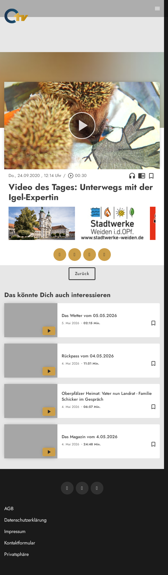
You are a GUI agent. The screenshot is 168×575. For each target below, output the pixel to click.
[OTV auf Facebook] (82, 488)
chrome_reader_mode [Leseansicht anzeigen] (141, 175)
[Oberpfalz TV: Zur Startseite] (16, 15)
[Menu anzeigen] (157, 8)
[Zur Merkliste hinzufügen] (151, 175)
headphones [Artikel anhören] (132, 175)
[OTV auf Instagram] (97, 488)
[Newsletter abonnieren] (67, 488)
